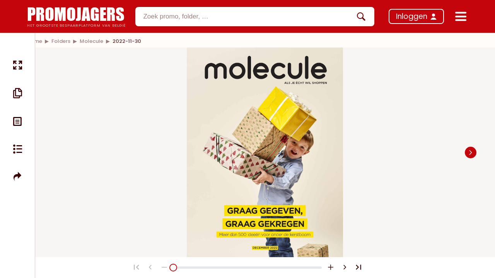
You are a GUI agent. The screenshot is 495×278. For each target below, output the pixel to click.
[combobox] (254, 16)
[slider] (173, 268)
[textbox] (248, 16)
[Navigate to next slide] (470, 152)
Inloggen (411, 16)
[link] (60, 41)
